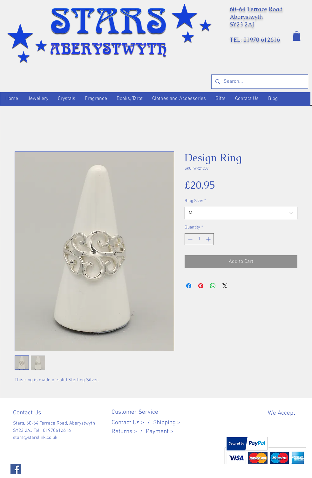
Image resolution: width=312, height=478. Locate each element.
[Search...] (259, 81)
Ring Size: (195, 201)
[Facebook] (15, 469)
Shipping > (166, 422)
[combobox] (241, 213)
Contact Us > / (132, 422)
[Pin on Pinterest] (201, 286)
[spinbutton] (199, 239)
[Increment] (209, 239)
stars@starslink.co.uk (35, 437)
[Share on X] (225, 286)
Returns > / (129, 431)
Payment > (159, 431)
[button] (297, 36)
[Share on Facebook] (189, 286)
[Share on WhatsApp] (213, 286)
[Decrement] (189, 239)
